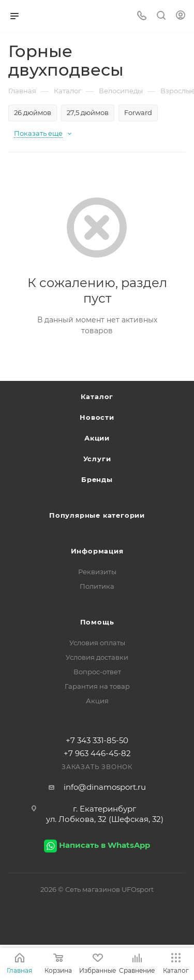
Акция (97, 701)
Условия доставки (97, 657)
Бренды (97, 479)
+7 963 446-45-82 (97, 753)
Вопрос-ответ (97, 671)
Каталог (97, 396)
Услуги (97, 459)
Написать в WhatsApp (104, 845)
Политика (97, 586)
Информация (97, 551)
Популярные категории (97, 515)
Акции (97, 438)
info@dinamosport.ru (105, 787)
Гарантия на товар (97, 686)
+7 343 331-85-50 (97, 740)
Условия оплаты (97, 642)
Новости (97, 417)
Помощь (97, 622)
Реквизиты (97, 571)
